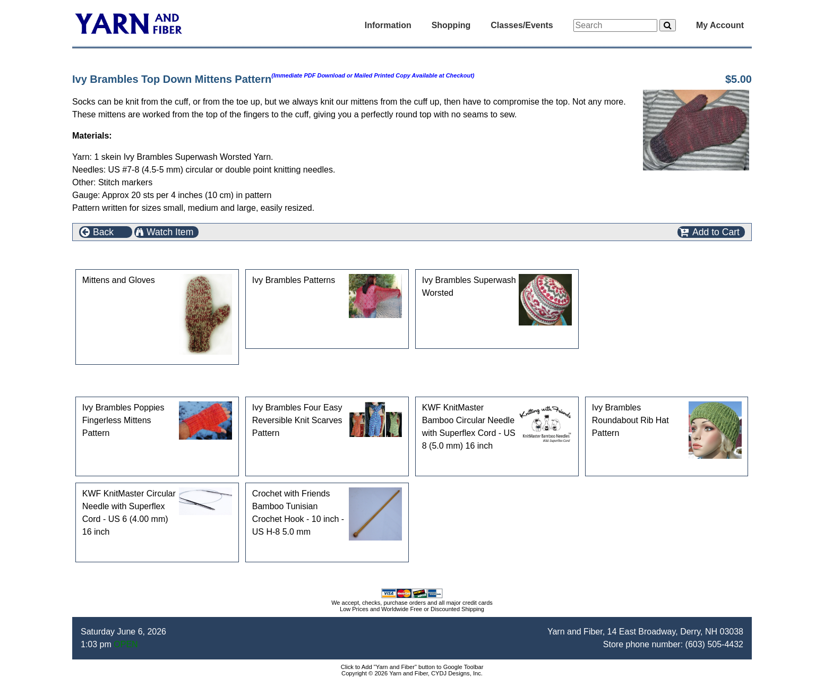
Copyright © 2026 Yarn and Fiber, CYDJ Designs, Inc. (412, 673)
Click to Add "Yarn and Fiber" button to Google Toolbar (412, 667)
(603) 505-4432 (714, 644)
